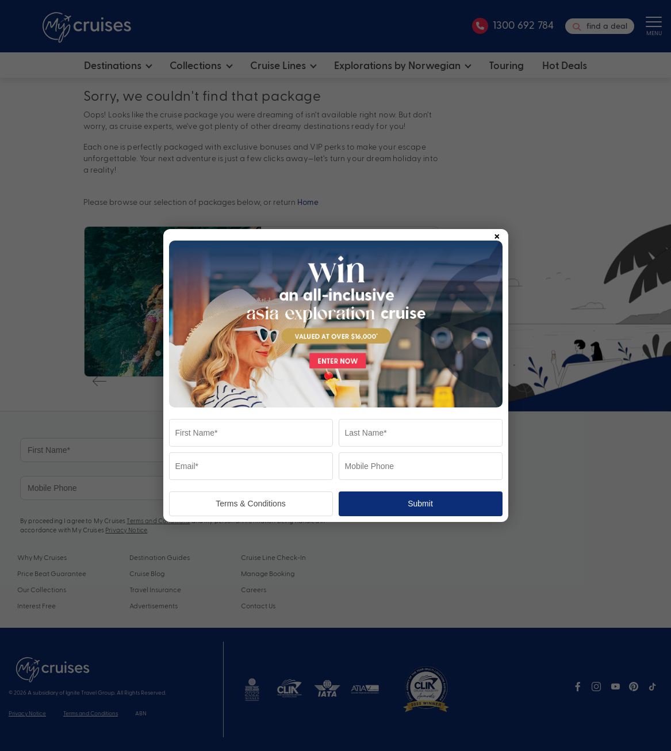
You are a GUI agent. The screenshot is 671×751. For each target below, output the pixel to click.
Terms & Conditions (250, 503)
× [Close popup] (496, 234)
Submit (420, 503)
